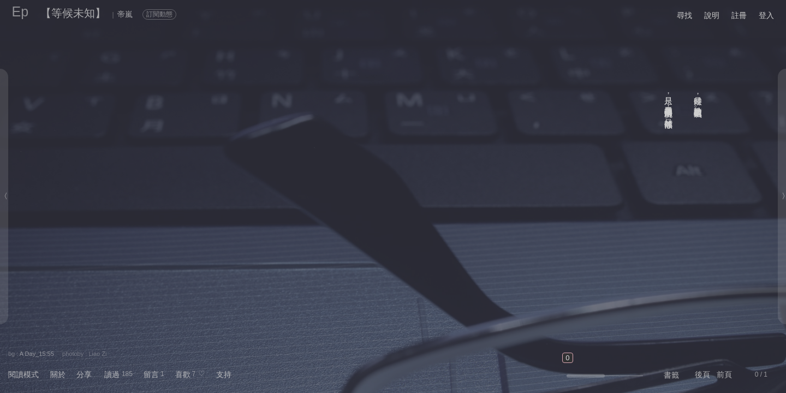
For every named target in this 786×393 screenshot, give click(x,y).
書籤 (671, 375)
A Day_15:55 (37, 353)
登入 (766, 15)
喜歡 (182, 374)
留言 (151, 374)
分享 (84, 374)
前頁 (724, 374)
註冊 (739, 15)
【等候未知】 (73, 13)
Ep (20, 11)
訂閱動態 (159, 14)
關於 (58, 374)
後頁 (702, 374)
